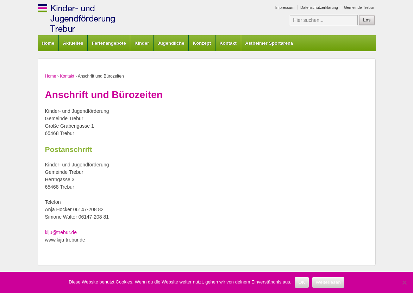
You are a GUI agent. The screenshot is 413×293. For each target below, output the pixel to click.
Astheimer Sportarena (269, 43)
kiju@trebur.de (61, 232)
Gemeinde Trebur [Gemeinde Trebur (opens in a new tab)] (359, 7)
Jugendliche (171, 43)
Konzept (202, 43)
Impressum (284, 7)
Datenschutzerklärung (319, 7)
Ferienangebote (109, 43)
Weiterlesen (328, 282)
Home (48, 43)
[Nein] (404, 282)
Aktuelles (73, 43)
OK (301, 282)
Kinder (141, 43)
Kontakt (227, 43)
